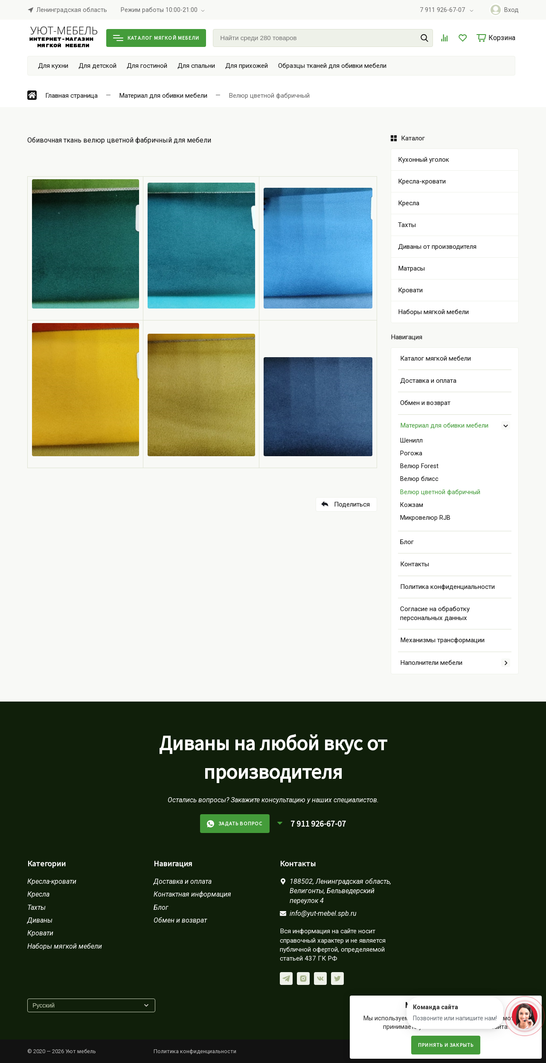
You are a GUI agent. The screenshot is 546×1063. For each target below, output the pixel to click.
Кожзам (411, 505)
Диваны (39, 920)
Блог (407, 542)
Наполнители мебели (431, 663)
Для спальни (196, 66)
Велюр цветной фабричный (440, 492)
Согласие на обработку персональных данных (435, 613)
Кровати (40, 933)
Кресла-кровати (51, 881)
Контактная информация (192, 894)
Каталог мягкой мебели (156, 38)
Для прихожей (246, 66)
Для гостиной (147, 66)
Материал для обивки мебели (444, 425)
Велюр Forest (419, 466)
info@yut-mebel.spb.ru (323, 913)
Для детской (97, 66)
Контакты (414, 564)
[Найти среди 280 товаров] (323, 38)
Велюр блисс (419, 479)
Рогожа (411, 453)
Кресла (38, 894)
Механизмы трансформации (442, 640)
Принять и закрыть (445, 1045)
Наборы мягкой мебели (64, 946)
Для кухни (53, 66)
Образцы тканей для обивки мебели (332, 66)
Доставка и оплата (428, 380)
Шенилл (411, 440)
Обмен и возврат (425, 403)
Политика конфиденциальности (447, 587)
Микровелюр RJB (425, 517)
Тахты (36, 907)
